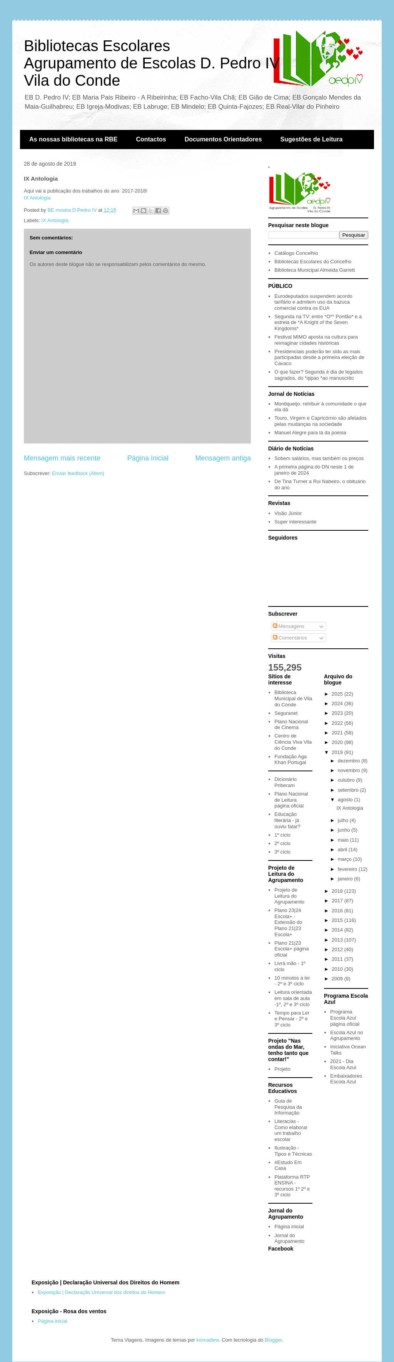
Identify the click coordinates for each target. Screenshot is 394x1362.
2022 (338, 723)
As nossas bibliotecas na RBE (73, 139)
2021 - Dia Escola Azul (343, 1064)
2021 (338, 733)
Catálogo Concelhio (296, 253)
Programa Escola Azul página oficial (344, 1017)
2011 (338, 959)
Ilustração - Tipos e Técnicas (293, 1151)
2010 (338, 969)
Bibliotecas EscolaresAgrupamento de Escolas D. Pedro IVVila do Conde (152, 63)
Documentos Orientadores (223, 139)
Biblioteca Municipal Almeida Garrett (314, 270)
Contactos (151, 139)
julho (344, 820)
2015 (338, 920)
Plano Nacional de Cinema (291, 725)
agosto (346, 799)
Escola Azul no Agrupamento (346, 1035)
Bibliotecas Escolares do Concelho (312, 261)
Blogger (273, 1340)
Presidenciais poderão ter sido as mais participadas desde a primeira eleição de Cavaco (319, 357)
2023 (338, 713)
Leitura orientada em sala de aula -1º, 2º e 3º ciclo (293, 998)
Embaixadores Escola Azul (346, 1079)
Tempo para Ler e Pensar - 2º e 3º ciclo (291, 1019)
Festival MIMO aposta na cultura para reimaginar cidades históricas (316, 340)
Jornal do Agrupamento (289, 1238)
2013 (338, 940)
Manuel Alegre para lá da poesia (310, 432)
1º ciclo (282, 835)
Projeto (282, 1069)
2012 (338, 949)
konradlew (207, 1340)
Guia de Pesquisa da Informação (288, 1107)
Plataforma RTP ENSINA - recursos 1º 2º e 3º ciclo (292, 1186)
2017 (338, 901)
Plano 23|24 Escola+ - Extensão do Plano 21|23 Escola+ (288, 922)
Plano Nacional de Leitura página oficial (291, 800)
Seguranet (285, 713)
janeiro (346, 879)
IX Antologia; (56, 220)
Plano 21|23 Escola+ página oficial (291, 949)
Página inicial (148, 458)
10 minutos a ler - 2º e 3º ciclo (292, 981)
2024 (338, 703)
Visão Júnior (288, 513)
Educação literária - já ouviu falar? (287, 820)
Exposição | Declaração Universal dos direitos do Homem (101, 1292)
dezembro (349, 761)
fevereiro (348, 869)
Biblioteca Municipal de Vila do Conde (293, 698)
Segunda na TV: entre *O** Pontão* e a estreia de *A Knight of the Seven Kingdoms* (318, 322)
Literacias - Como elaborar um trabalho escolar (290, 1130)
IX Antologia (37, 198)
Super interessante (295, 522)
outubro (347, 780)
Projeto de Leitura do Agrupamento (289, 896)
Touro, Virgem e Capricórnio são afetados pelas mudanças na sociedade (320, 421)
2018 (338, 891)
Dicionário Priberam (285, 782)
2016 (338, 911)
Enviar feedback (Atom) (78, 473)
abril (343, 849)
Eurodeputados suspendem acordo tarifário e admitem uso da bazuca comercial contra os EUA (313, 302)
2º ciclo (282, 843)
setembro (349, 790)
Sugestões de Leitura (311, 139)
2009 (338, 979)
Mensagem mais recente (62, 458)
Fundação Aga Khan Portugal (290, 760)
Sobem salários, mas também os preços (319, 458)
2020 (338, 742)
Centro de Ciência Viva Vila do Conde (293, 742)
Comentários (290, 638)
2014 (338, 930)
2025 (338, 694)
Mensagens (289, 626)
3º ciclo (282, 852)
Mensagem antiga (223, 458)
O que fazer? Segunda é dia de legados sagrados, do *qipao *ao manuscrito (318, 375)
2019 (338, 752)
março (345, 859)
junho (344, 830)
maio (344, 840)
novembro (349, 770)
